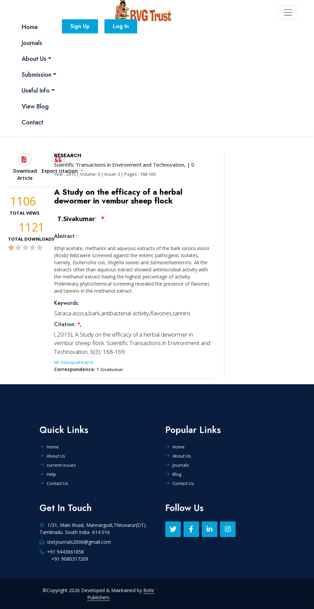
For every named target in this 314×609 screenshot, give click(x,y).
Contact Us (54, 483)
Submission (36, 74)
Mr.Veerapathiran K (73, 362)
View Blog (35, 106)
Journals (32, 43)
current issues (58, 465)
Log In (121, 26)
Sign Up (80, 26)
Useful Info (36, 90)
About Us (34, 58)
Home (30, 27)
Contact (32, 122)
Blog (173, 474)
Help (48, 474)
